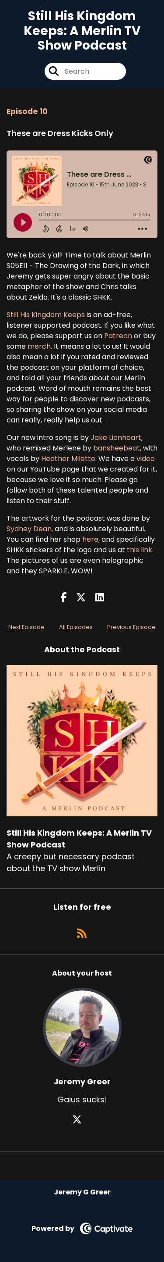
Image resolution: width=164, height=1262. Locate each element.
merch (39, 346)
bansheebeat (116, 448)
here (90, 539)
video (145, 459)
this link (139, 550)
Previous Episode (131, 627)
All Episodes (76, 627)
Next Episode (26, 627)
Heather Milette (68, 459)
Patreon (118, 336)
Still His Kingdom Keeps (46, 315)
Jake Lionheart (116, 438)
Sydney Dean (29, 529)
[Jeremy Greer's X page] (82, 1119)
